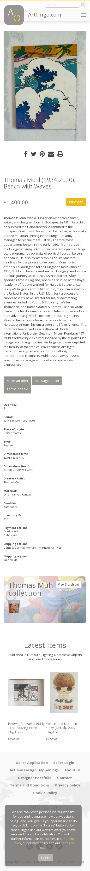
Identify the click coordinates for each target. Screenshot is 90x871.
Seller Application (32, 762)
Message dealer (47, 380)
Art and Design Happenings (34, 770)
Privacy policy (67, 785)
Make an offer (17, 380)
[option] (45, 86)
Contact (64, 777)
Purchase (76, 202)
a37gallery (14, 732)
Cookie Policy (45, 792)
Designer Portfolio (35, 777)
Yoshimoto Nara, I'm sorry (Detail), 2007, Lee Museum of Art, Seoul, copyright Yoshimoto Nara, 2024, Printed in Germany (64, 726)
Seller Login (63, 762)
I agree (45, 858)
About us (72, 770)
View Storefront (68, 584)
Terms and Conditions (30, 785)
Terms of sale (17, 389)
